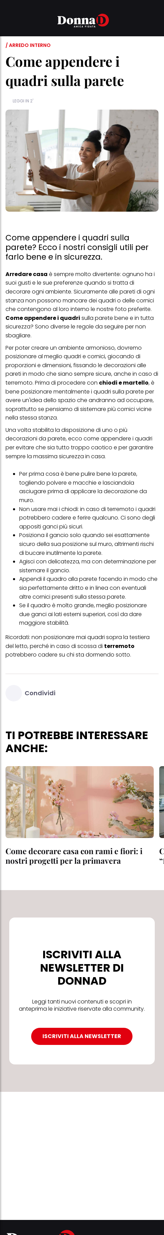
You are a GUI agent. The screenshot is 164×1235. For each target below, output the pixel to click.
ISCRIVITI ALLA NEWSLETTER (81, 1036)
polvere (57, 483)
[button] (9, 21)
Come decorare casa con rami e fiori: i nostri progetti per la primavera (73, 856)
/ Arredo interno (28, 45)
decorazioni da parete (35, 438)
